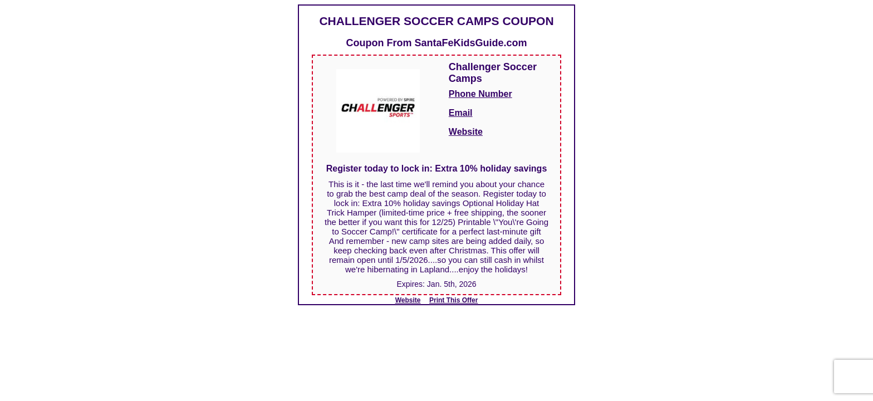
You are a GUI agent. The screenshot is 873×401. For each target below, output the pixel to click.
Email (461, 113)
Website (466, 131)
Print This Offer (453, 300)
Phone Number (480, 94)
